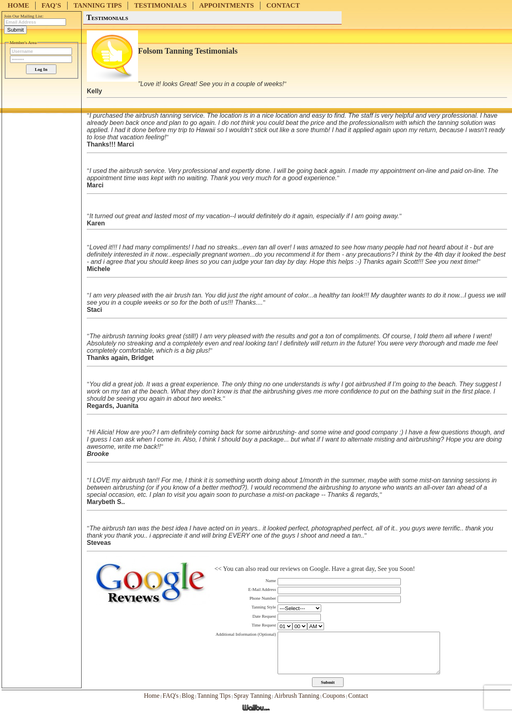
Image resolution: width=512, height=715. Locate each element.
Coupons (333, 695)
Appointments (226, 5)
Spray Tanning (252, 695)
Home (18, 5)
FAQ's (51, 5)
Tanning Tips (98, 5)
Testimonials (160, 5)
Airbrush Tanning (296, 695)
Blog (188, 695)
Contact (283, 5)
